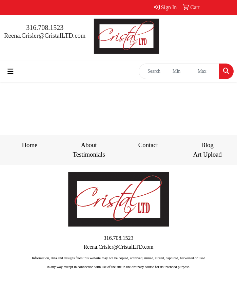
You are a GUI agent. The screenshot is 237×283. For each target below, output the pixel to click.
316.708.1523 (44, 27)
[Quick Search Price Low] (181, 71)
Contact (148, 144)
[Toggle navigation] (10, 71)
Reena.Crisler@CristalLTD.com (44, 35)
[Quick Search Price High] (206, 71)
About (89, 144)
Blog (207, 144)
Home (30, 144)
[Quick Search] (154, 71)
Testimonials (89, 154)
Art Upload (207, 154)
